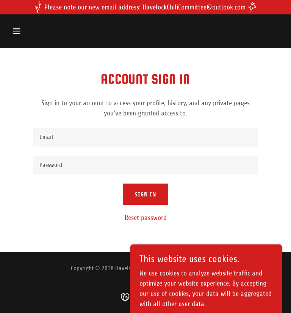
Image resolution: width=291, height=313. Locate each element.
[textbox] (145, 137)
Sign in (145, 194)
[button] (40, 31)
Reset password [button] (146, 217)
